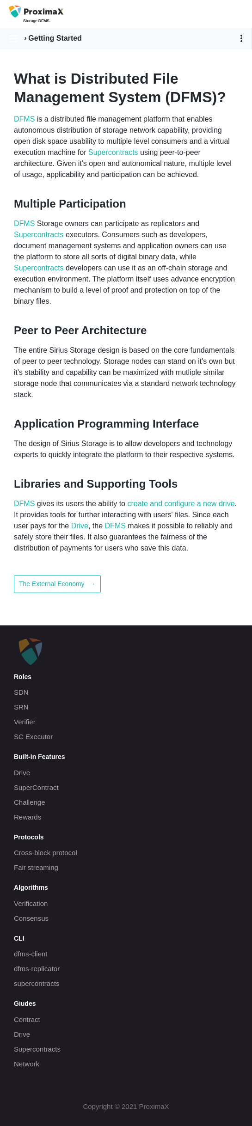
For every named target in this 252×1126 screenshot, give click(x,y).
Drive (79, 526)
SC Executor (33, 736)
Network (26, 1064)
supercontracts (36, 983)
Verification (31, 903)
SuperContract (36, 787)
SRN (21, 707)
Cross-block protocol (45, 853)
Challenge (29, 802)
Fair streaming (36, 867)
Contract (27, 1019)
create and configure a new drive (180, 504)
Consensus (31, 918)
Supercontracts (113, 152)
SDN (21, 692)
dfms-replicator (37, 969)
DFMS (24, 119)
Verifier (25, 722)
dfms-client (31, 954)
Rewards (27, 817)
